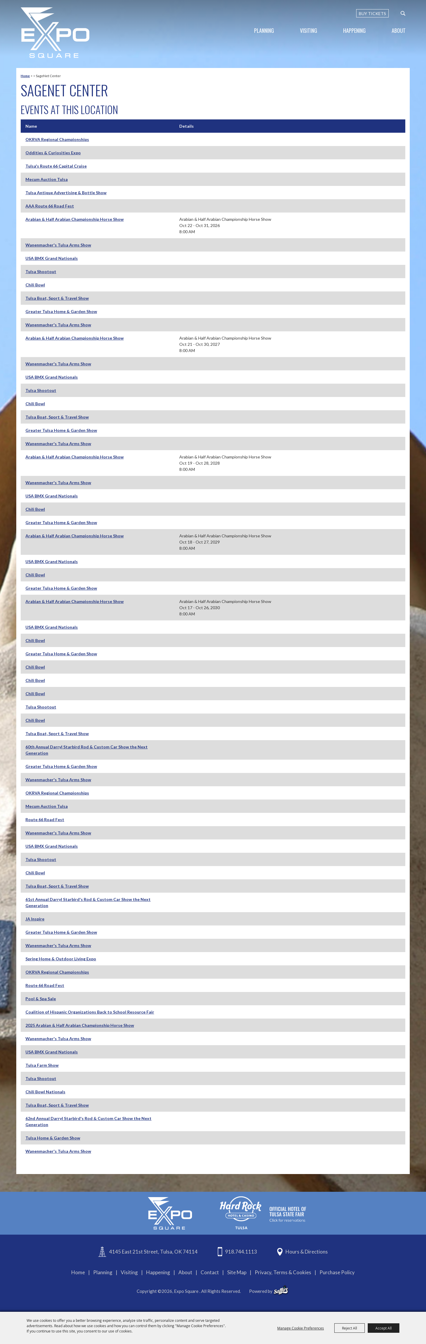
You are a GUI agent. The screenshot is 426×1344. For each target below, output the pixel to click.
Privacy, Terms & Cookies (283, 1272)
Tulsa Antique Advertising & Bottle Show (65, 192)
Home (25, 76)
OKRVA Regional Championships (57, 139)
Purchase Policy (337, 1272)
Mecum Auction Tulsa (46, 179)
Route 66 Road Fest (44, 819)
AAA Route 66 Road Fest (49, 205)
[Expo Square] (55, 32)
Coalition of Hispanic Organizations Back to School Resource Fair (89, 1011)
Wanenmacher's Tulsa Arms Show (58, 244)
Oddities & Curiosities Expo (53, 152)
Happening (354, 30)
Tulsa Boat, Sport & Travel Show (57, 298)
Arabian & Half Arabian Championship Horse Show (74, 219)
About (399, 30)
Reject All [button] (349, 1328)
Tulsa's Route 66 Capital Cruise (56, 165)
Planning (264, 30)
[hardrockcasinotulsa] (263, 1212)
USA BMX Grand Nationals (51, 258)
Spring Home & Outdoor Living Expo (60, 958)
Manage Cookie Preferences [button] (300, 1328)
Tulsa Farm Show (42, 1065)
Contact (210, 1272)
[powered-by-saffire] (280, 1290)
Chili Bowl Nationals (45, 1091)
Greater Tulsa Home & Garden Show (61, 311)
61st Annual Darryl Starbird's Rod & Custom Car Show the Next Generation (88, 902)
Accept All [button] (383, 1328)
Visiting (308, 30)
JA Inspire (34, 918)
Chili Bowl (35, 284)
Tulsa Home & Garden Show (52, 1137)
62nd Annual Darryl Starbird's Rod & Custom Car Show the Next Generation (88, 1121)
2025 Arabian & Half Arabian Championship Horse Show (79, 1025)
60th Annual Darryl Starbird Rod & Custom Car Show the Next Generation (86, 750)
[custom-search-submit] (403, 13)
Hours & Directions (306, 1252)
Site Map (236, 1272)
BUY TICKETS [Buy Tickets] (372, 13)
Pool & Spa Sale (40, 998)
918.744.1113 (241, 1252)
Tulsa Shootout (40, 271)
